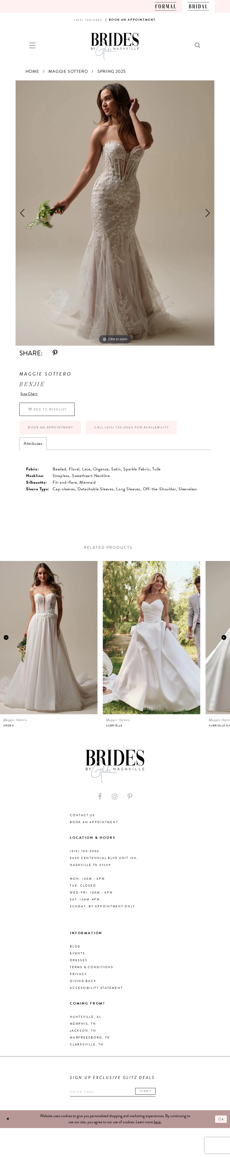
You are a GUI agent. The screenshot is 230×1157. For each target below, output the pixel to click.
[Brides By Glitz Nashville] (115, 46)
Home (32, 71)
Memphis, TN (83, 1028)
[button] (32, 45)
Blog (75, 951)
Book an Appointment (54, 431)
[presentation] (48, 642)
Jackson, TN (83, 1035)
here (157, 1128)
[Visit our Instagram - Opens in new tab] (114, 801)
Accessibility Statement (96, 992)
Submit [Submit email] (154, 1096)
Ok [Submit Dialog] (220, 1125)
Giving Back (83, 986)
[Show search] (198, 45)
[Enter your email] (117, 1097)
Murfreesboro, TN (90, 1042)
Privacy (78, 979)
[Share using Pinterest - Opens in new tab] (55, 353)
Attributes (33, 448)
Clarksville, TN (87, 1049)
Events (77, 958)
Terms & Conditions (91, 972)
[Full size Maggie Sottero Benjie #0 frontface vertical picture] (115, 213)
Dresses (78, 965)
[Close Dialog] (8, 1124)
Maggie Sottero (68, 71)
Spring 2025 (111, 71)
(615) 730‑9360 (84, 856)
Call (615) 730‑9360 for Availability (146, 431)
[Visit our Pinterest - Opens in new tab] (129, 801)
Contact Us (82, 820)
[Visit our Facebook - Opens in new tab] (100, 801)
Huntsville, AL (85, 1021)
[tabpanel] (115, 213)
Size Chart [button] (30, 394)
